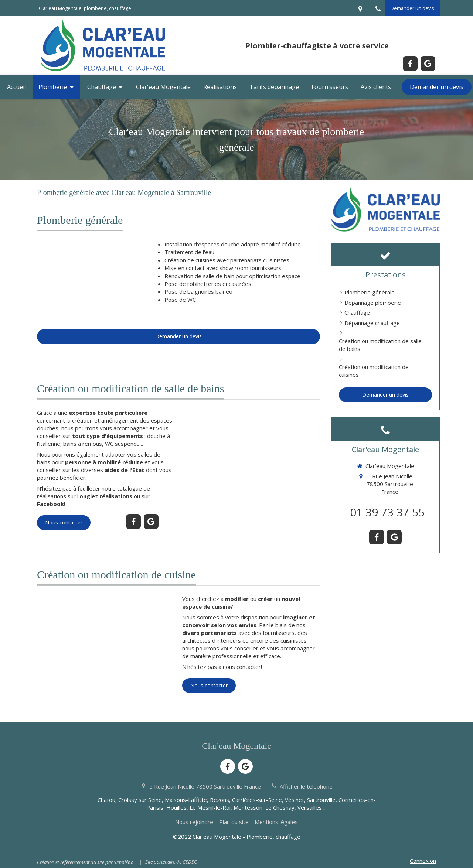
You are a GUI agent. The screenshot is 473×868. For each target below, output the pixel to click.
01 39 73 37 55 (387, 512)
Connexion (423, 860)
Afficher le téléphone (306, 786)
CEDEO (190, 861)
